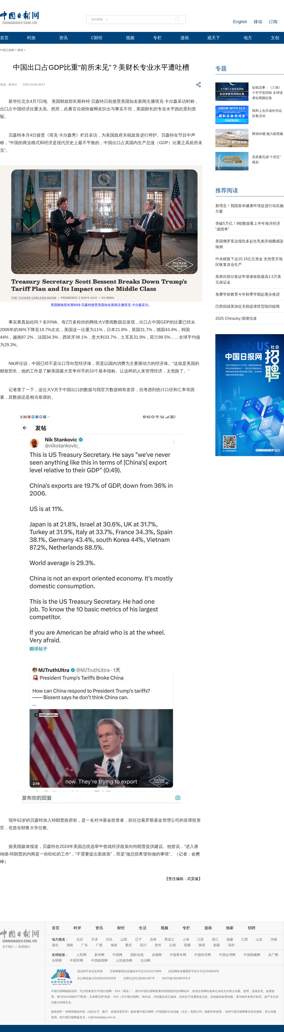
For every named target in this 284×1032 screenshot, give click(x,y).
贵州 (158, 945)
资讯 (63, 37)
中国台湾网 (227, 955)
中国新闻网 (99, 960)
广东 (84, 945)
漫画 (184, 37)
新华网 (99, 955)
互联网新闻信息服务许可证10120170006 (135, 971)
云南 (172, 945)
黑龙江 (169, 939)
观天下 (213, 37)
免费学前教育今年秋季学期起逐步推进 (247, 294)
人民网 (81, 955)
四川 (143, 945)
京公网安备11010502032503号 (96, 978)
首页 (4, 37)
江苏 (200, 939)
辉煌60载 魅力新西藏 (267, 134)
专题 (221, 68)
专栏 (157, 37)
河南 (274, 939)
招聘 (251, 928)
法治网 (145, 960)
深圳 (231, 945)
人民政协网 (124, 960)
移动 (258, 21)
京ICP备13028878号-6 (176, 978)
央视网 (157, 955)
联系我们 (24, 946)
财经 (121, 928)
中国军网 (76, 960)
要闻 (20, 50)
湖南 (70, 945)
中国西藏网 (252, 955)
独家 (230, 928)
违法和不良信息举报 (90, 971)
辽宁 (138, 939)
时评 (77, 928)
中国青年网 (178, 955)
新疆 (216, 945)
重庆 (128, 945)
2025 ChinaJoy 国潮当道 (236, 318)
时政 (31, 37)
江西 (244, 939)
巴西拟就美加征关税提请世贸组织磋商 (247, 306)
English (240, 21)
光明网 (57, 960)
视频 (130, 37)
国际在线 (137, 955)
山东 (259, 939)
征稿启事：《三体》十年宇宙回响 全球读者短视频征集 (267, 93)
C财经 (96, 37)
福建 (229, 939)
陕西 (202, 945)
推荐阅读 (226, 190)
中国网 (117, 955)
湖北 (55, 945)
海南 (114, 945)
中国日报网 (7, 50)
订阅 (273, 21)
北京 (79, 939)
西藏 (187, 945)
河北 (109, 939)
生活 (142, 928)
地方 (248, 37)
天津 (94, 939)
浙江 (215, 939)
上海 (185, 939)
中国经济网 (202, 955)
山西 (123, 939)
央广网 (273, 955)
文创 (275, 37)
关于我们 (8, 946)
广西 (99, 945)
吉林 (153, 939)
